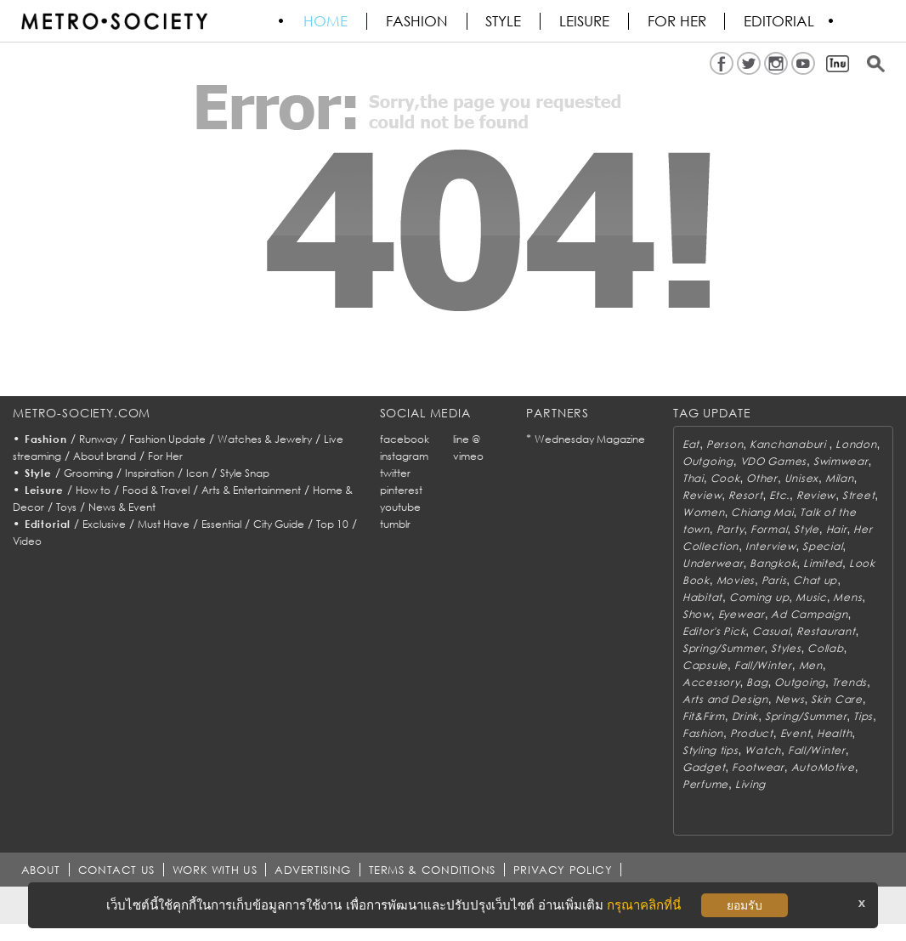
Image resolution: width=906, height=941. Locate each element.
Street (858, 495)
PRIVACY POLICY (564, 869)
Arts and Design (725, 699)
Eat (690, 444)
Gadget (703, 767)
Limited (822, 563)
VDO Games (773, 461)
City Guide (278, 524)
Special (822, 546)
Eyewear (741, 614)
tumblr (395, 524)
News (790, 699)
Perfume (705, 784)
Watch (763, 750)
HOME (326, 21)
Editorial (781, 21)
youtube (400, 507)
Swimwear (841, 461)
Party (730, 529)
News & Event (122, 507)
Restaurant (825, 631)
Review (702, 495)
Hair (836, 529)
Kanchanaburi (789, 444)
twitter (395, 473)
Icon (197, 473)
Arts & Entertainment (251, 490)
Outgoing (707, 461)
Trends (849, 682)
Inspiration (149, 473)
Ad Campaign (809, 614)
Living (750, 784)
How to (93, 490)
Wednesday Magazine (590, 439)
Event (795, 733)
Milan (839, 478)
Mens (847, 597)
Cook (725, 478)
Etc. (779, 495)
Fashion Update (167, 439)
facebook (404, 439)
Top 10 (332, 524)
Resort (745, 495)
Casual (771, 631)
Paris (774, 580)
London (855, 444)
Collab (825, 648)
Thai (693, 478)
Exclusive (104, 524)
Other (762, 478)
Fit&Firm (703, 716)
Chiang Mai (762, 512)
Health (834, 733)
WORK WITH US (215, 869)
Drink (745, 716)
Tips (863, 716)
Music (811, 597)
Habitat (702, 597)
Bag (756, 682)
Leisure (586, 21)
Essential (221, 524)
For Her (165, 456)
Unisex (801, 478)
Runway (98, 439)
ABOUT (40, 869)
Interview (770, 546)
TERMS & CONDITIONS (434, 869)
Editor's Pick (713, 631)
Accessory (710, 682)
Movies (735, 580)
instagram (404, 456)
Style (505, 21)
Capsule (705, 665)
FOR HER (678, 21)
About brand (104, 456)
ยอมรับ (744, 905)
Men (811, 665)
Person (724, 444)
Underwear (712, 563)
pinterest (401, 490)
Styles (786, 648)
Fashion (418, 21)
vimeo (468, 456)
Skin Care (836, 699)
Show (696, 614)
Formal (768, 529)
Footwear (758, 767)
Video (27, 541)
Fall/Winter (763, 665)
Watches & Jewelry (265, 439)
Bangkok (773, 563)
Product (751, 733)
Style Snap (244, 473)
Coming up (759, 597)
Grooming (88, 473)
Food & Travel (156, 490)
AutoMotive (823, 767)
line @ (466, 439)
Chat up (815, 580)
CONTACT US (117, 869)
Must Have (164, 524)
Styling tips (710, 750)
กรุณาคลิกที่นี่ (644, 905)
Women (703, 512)
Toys (66, 507)
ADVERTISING (314, 869)
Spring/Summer (723, 648)
